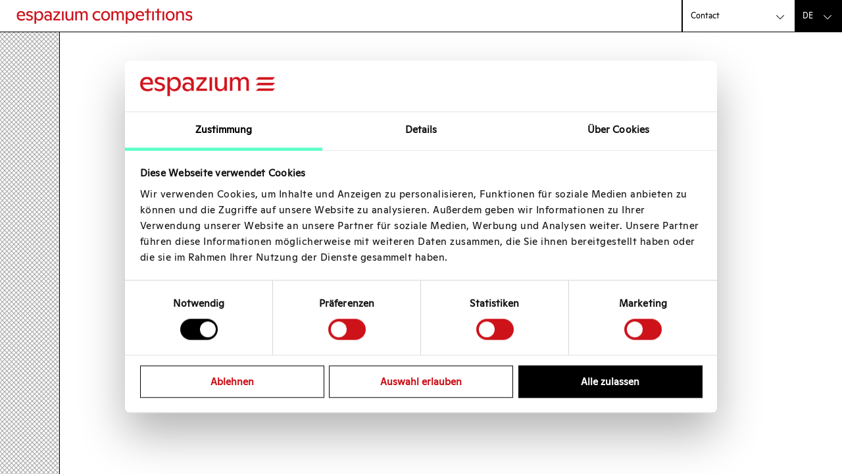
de (808, 15)
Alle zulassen (610, 381)
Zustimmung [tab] (224, 129)
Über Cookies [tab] (618, 129)
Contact (705, 15)
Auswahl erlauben (421, 381)
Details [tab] (421, 129)
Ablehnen (232, 381)
